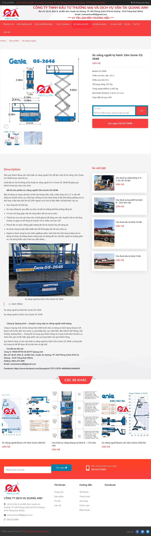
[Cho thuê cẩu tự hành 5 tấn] (104, 261)
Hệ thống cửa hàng (140, 2)
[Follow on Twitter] (143, 532)
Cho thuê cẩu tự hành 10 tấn (129, 222)
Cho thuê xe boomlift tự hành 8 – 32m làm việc (129, 201)
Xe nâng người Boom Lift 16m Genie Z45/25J (124, 442)
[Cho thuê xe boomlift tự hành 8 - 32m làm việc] (104, 205)
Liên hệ (6, 32)
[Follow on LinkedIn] (148, 532)
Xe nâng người (82, 24)
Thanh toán (84, 496)
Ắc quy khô (116, 24)
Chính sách (84, 505)
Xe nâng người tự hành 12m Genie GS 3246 (23, 314)
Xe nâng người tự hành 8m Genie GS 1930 (22, 310)
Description (12, 169)
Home (3, 40)
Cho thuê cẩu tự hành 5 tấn (128, 256)
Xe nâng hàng (100, 24)
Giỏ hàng (83, 501)
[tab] (12, 169)
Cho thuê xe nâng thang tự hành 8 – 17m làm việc (74, 444)
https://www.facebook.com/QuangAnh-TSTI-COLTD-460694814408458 (47, 368)
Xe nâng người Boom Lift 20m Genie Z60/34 (23, 442)
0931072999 (98, 469)
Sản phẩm (14, 40)
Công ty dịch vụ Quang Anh (35, 531)
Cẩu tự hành (63, 24)
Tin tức (136, 24)
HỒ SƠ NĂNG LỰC (24, 24)
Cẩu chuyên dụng (44, 24)
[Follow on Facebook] (137, 532)
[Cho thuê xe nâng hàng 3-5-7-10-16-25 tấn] (104, 182)
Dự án (127, 24)
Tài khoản (84, 492)
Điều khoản (84, 510)
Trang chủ (8, 24)
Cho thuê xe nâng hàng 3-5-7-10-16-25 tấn (129, 179)
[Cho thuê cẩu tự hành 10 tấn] (104, 233)
